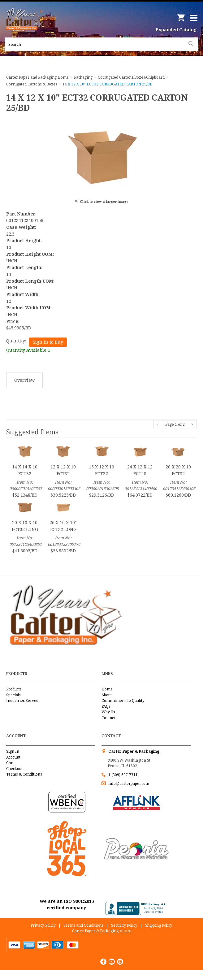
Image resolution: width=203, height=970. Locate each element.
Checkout (14, 768)
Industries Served (22, 700)
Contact (108, 717)
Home (107, 689)
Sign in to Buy (48, 342)
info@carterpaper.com (128, 783)
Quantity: (16, 341)
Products (14, 689)
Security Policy (124, 925)
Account (13, 757)
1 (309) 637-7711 (123, 774)
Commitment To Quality (123, 700)
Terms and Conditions (83, 925)
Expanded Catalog (176, 30)
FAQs (106, 706)
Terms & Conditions (24, 774)
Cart (10, 762)
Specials (13, 695)
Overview (24, 380)
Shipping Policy (158, 925)
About (107, 695)
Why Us (108, 712)
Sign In (12, 751)
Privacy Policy (43, 925)
